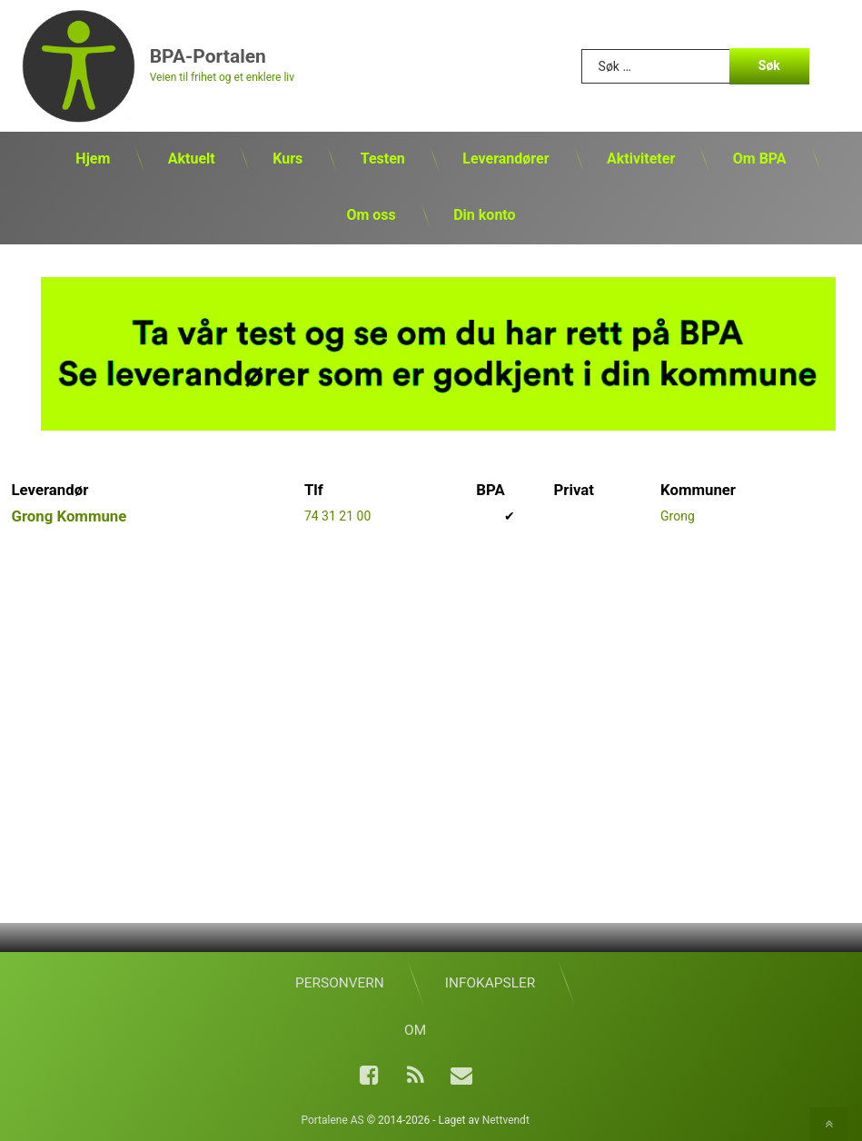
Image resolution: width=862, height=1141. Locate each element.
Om (415, 1030)
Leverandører (505, 158)
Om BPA (760, 158)
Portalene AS (332, 1120)
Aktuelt (191, 158)
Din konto (484, 214)
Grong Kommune (68, 516)
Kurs (287, 158)
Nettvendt (506, 1120)
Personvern (339, 983)
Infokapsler (490, 983)
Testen (383, 158)
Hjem (92, 158)
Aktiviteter (641, 158)
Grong (677, 516)
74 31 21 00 (337, 516)
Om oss (370, 214)
